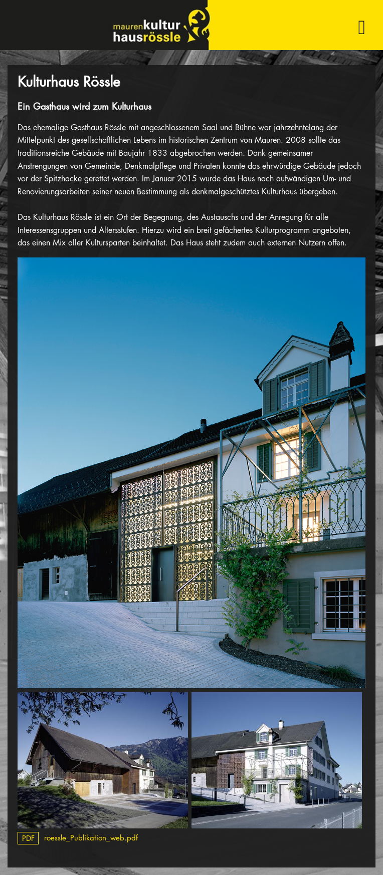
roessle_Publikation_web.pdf (78, 837)
